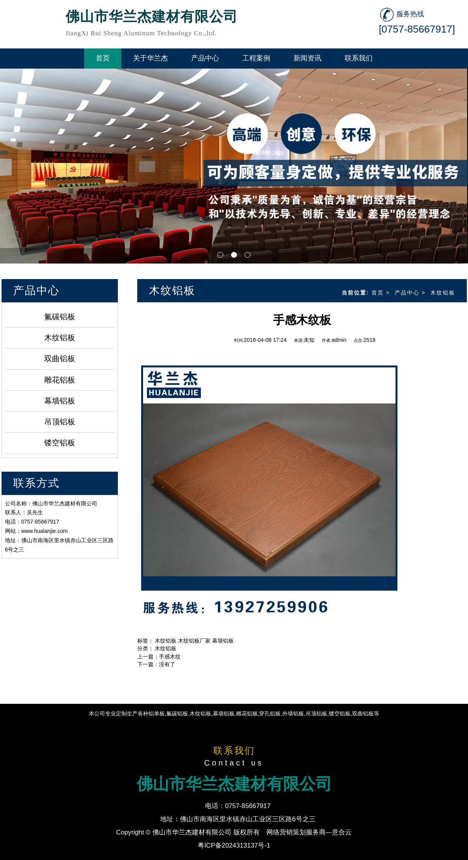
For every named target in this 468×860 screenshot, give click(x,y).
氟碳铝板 (59, 316)
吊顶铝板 (59, 421)
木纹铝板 (59, 337)
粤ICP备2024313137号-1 (234, 845)
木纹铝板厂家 (194, 641)
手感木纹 (170, 656)
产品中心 (407, 293)
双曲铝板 (59, 358)
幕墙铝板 (59, 400)
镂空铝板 (59, 442)
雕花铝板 (59, 380)
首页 (377, 293)
